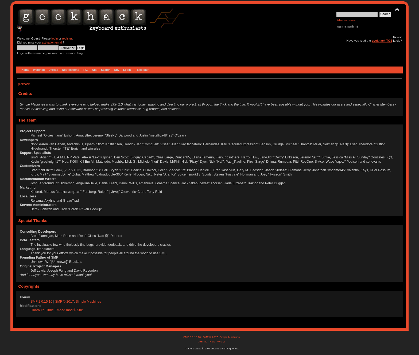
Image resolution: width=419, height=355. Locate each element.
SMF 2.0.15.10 (41, 301)
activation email (52, 42)
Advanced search (346, 20)
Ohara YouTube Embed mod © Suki (56, 310)
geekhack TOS (382, 40)
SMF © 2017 (64, 301)
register (67, 38)
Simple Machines (88, 301)
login (54, 38)
